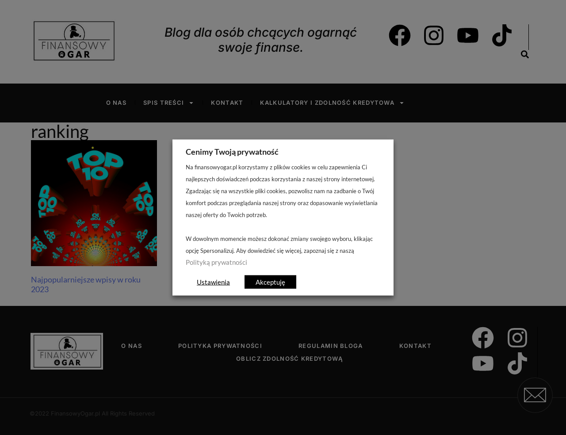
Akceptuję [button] (270, 282)
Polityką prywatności (216, 262)
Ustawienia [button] (213, 282)
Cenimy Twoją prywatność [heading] (232, 151)
